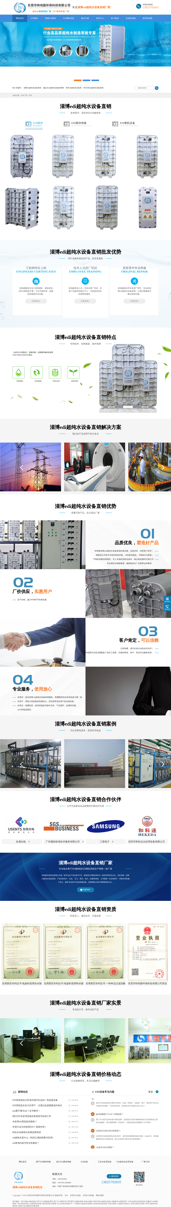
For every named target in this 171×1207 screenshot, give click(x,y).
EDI (41, 7)
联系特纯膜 (147, 18)
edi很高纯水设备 (35, 1204)
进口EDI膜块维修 (63, 1162)
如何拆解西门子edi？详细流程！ (110, 1115)
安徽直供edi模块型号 (119, 1201)
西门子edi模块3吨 (60, 1201)
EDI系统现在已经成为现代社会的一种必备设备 (35, 1100)
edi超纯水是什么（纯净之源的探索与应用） (33, 1137)
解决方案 (85, 18)
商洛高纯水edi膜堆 (49, 1204)
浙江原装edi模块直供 (29, 1201)
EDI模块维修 (81, 124)
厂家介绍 (146, 1162)
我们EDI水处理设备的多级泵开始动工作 (31, 1116)
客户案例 (115, 18)
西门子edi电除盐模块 (45, 1201)
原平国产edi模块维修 (75, 1201)
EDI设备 (84, 1162)
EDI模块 (34, 18)
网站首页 (20, 18)
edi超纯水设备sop (123, 1204)
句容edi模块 (112, 1204)
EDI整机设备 (68, 18)
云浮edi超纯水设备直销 (136, 1201)
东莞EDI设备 (75, 1195)
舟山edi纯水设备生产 (65, 1204)
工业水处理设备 (104, 1162)
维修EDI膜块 (50, 18)
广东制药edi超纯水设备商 (82, 1204)
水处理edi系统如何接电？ (24, 1121)
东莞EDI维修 (88, 1195)
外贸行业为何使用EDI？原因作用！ (29, 1127)
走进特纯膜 (131, 18)
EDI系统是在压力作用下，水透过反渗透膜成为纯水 (37, 1105)
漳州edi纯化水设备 (138, 1204)
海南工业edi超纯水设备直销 (28, 1206)
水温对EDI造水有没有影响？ (108, 1131)
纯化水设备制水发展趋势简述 (26, 1132)
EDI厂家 (24, 95)
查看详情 (86, 890)
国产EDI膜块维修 (43, 1162)
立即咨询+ (36, 301)
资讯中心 (100, 18)
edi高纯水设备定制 (100, 1204)
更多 (150, 1091)
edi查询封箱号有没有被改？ (25, 1143)
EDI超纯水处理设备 (124, 1162)
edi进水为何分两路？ (105, 1148)
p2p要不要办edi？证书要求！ (26, 1111)
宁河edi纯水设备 (22, 1204)
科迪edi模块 (88, 1201)
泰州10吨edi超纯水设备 (102, 1201)
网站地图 (100, 1195)
